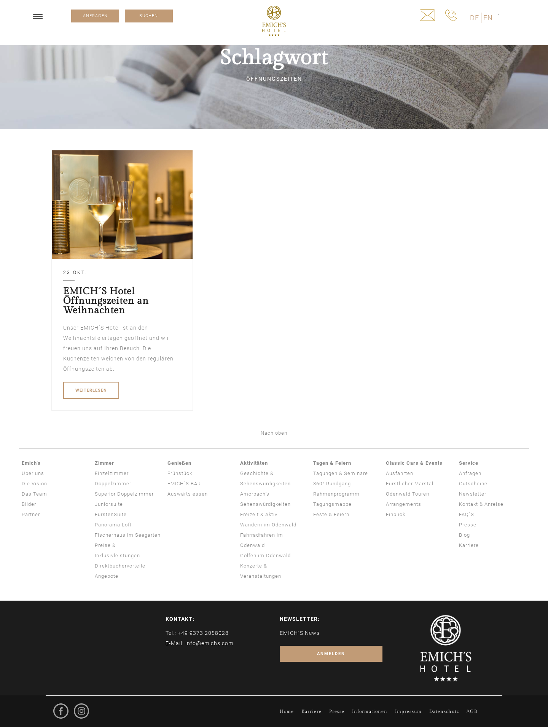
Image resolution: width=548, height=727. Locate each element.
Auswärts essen (187, 494)
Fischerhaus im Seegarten (128, 535)
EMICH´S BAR (184, 483)
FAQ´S (466, 514)
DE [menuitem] (474, 18)
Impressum (408, 711)
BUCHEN (148, 15)
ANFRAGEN (95, 15)
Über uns (33, 473)
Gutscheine (473, 483)
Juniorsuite (109, 504)
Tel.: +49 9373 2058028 (197, 633)
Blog (464, 535)
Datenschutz (444, 711)
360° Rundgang (332, 483)
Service (468, 463)
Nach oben (274, 433)
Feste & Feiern (331, 514)
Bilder (29, 504)
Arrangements (403, 504)
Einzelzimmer (112, 473)
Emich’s (31, 463)
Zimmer (104, 463)
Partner (31, 514)
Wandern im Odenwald (268, 525)
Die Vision (34, 483)
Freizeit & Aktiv (258, 514)
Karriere (469, 545)
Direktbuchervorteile (120, 566)
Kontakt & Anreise (481, 504)
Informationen (369, 711)
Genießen (179, 463)
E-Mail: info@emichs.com (199, 643)
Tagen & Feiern (332, 463)
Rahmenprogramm (336, 494)
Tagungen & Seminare (340, 473)
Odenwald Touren (407, 494)
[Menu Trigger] (37, 16)
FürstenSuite (111, 514)
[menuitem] (474, 18)
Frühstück (179, 473)
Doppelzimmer (113, 483)
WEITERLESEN (91, 390)
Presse (467, 525)
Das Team (34, 494)
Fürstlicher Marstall (410, 483)
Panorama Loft (113, 525)
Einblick (395, 514)
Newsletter (472, 494)
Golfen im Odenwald (265, 555)
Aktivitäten (254, 463)
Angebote (106, 576)
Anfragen (470, 473)
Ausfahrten (399, 473)
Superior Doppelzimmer (124, 494)
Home (287, 711)
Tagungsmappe (332, 504)
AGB (472, 711)
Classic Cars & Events (414, 463)
